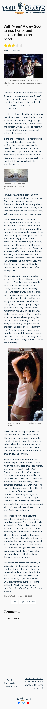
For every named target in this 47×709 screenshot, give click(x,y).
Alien (14, 602)
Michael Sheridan (13, 50)
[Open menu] (23, 18)
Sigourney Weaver (27, 602)
